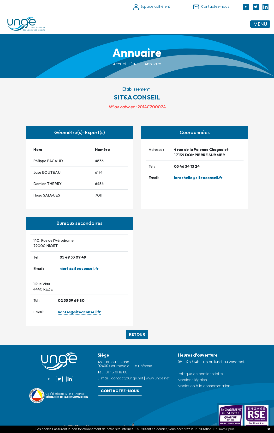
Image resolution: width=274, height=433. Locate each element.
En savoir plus (223, 429)
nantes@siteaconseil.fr (79, 311)
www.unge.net (158, 378)
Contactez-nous (120, 391)
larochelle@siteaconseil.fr (198, 177)
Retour (137, 334)
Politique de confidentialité (200, 374)
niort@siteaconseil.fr (79, 268)
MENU (260, 24)
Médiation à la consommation (204, 386)
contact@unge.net (127, 378)
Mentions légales (192, 380)
